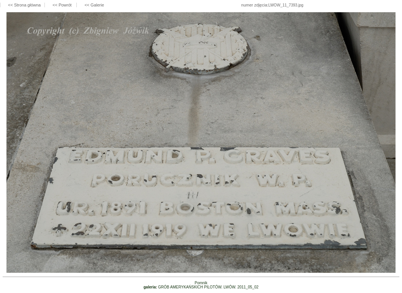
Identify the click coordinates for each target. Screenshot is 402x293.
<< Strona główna (24, 5)
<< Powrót (62, 5)
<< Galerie (94, 5)
